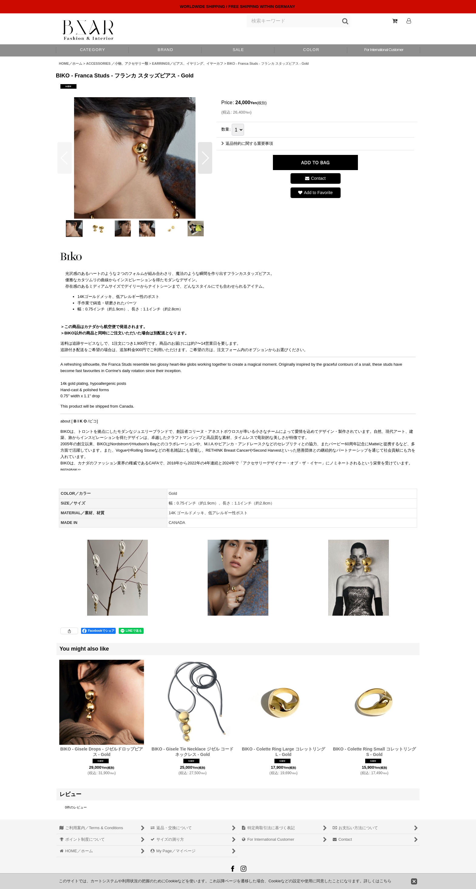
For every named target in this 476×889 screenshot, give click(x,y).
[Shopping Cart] (394, 21)
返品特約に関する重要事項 (247, 143)
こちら (385, 881)
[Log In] (408, 21)
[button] (310, 50)
